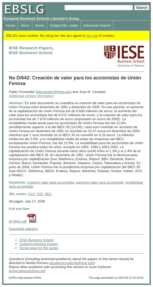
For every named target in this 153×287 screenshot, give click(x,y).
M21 (48, 194)
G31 (40, 194)
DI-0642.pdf (18, 221)
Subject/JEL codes (64, 25)
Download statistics (23, 229)
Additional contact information (31, 96)
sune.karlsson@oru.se (27, 271)
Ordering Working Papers (38, 244)
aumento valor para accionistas (99, 182)
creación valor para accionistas (50, 182)
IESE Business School (36, 240)
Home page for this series (38, 248)
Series (40, 25)
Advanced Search (97, 25)
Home (10, 25)
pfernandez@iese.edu (53, 92)
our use (92, 36)
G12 (31, 194)
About (25, 25)
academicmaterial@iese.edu (72, 263)
